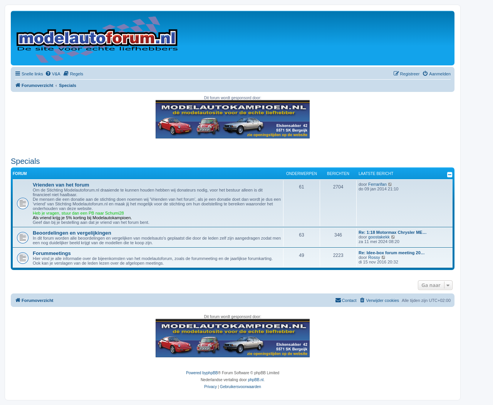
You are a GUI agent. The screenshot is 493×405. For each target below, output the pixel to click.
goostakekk (379, 237)
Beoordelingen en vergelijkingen (72, 233)
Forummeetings (52, 253)
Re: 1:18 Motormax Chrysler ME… (393, 232)
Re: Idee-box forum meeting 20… (392, 252)
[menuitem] (52, 73)
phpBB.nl (256, 380)
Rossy (374, 257)
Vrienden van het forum (61, 185)
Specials (25, 161)
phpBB (212, 373)
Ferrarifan (377, 184)
